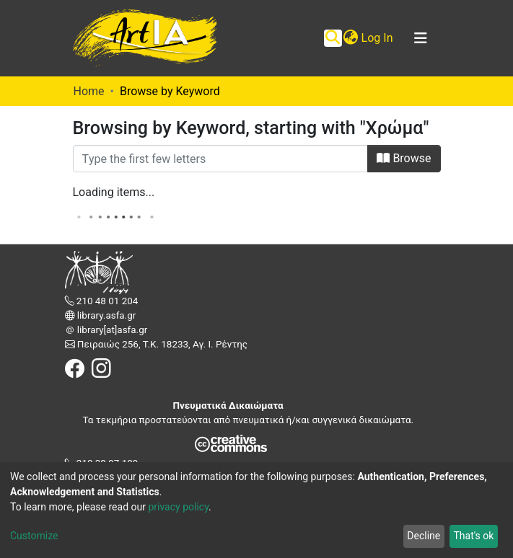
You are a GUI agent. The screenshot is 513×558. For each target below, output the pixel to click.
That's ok (473, 535)
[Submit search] (333, 38)
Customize (34, 535)
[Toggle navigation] (420, 38)
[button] (351, 38)
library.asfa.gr (105, 315)
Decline (423, 535)
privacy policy (178, 507)
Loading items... (114, 192)
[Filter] (221, 158)
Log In (378, 38)
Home (89, 91)
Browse (404, 158)
